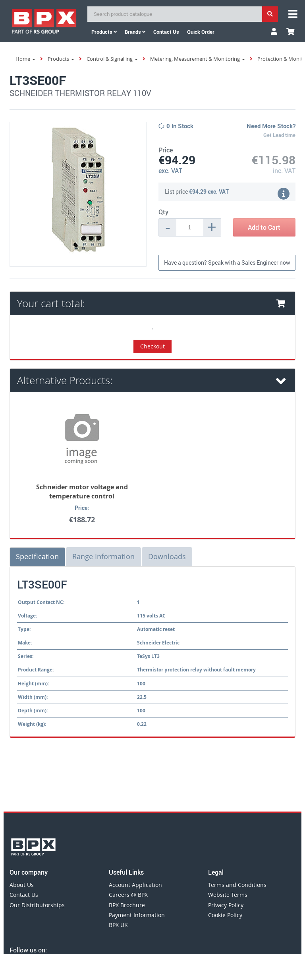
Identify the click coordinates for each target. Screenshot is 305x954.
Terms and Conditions (237, 885)
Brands (135, 31)
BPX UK (118, 925)
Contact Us (24, 894)
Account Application (135, 885)
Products (104, 31)
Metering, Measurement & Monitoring (197, 58)
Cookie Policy (225, 915)
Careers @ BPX (128, 894)
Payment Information (137, 915)
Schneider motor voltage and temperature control (82, 491)
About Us (22, 885)
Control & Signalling (112, 58)
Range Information (103, 556)
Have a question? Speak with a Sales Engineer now (227, 262)
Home (25, 58)
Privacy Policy (225, 905)
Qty (163, 212)
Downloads (167, 556)
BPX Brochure (127, 905)
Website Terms (227, 894)
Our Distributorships (37, 905)
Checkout (152, 346)
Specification (37, 556)
